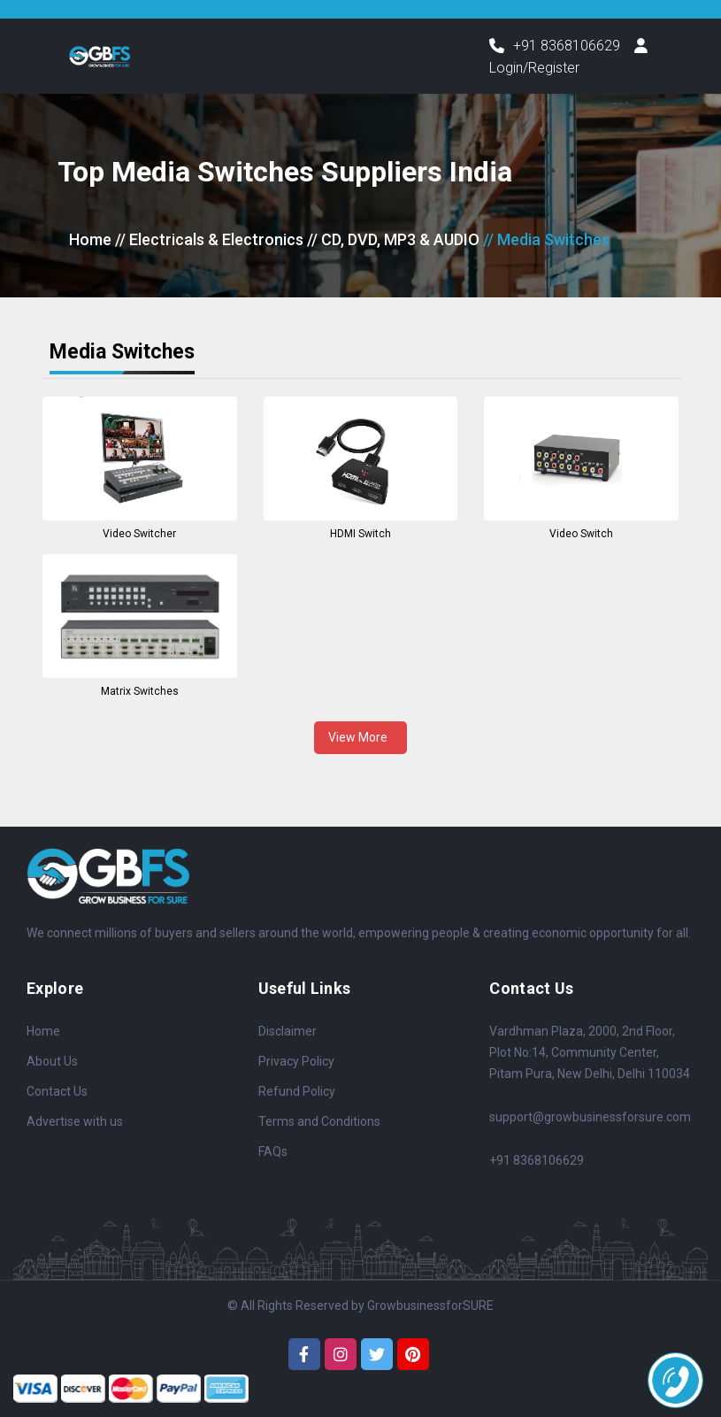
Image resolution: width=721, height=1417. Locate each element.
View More (360, 737)
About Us (52, 1061)
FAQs (273, 1151)
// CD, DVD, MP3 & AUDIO (393, 240)
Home (90, 240)
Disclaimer (287, 1031)
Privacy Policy (296, 1061)
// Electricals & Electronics (209, 240)
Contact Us (57, 1091)
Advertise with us (75, 1121)
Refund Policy (296, 1091)
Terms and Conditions (319, 1121)
